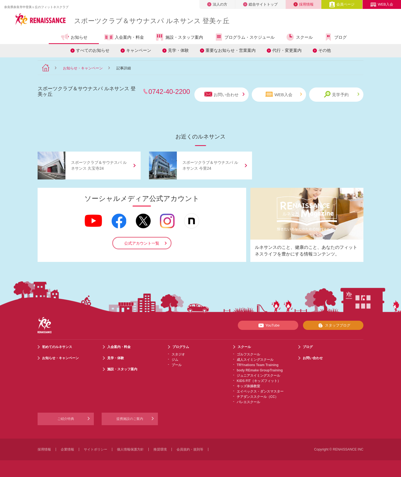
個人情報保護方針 (130, 449)
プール (177, 365)
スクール (299, 37)
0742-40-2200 (169, 91)
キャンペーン (138, 50)
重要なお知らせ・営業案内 (231, 50)
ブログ (335, 37)
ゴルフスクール (248, 354)
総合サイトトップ (260, 4)
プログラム (180, 347)
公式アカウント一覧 (141, 243)
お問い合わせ (224, 94)
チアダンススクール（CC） (257, 397)
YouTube (268, 325)
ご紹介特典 (65, 419)
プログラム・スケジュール (244, 37)
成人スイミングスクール (255, 360)
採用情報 (304, 4)
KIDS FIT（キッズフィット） (259, 381)
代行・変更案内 (287, 50)
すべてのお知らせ (92, 50)
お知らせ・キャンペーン (83, 68)
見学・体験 (178, 50)
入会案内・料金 (124, 37)
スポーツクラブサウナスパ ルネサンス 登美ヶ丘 (151, 21)
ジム (175, 360)
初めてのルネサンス (57, 347)
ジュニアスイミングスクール (258, 376)
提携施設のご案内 (129, 419)
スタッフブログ (333, 325)
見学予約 (341, 94)
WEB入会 (381, 4)
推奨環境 (160, 449)
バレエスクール (248, 402)
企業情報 (67, 449)
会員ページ (341, 4)
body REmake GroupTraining (260, 370)
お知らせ (73, 37)
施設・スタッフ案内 (179, 37)
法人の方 (217, 4)
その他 (324, 50)
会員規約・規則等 (190, 449)
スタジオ (178, 354)
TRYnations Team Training (257, 365)
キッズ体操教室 (248, 386)
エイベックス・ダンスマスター (260, 391)
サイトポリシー (95, 449)
